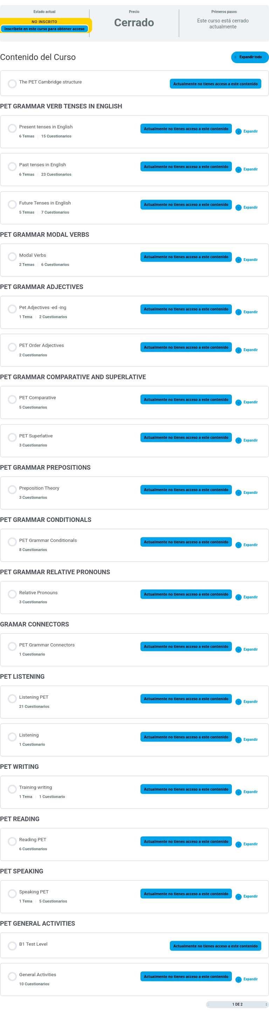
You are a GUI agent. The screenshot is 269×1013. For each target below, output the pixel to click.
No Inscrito (44, 22)
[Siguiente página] (266, 1004)
